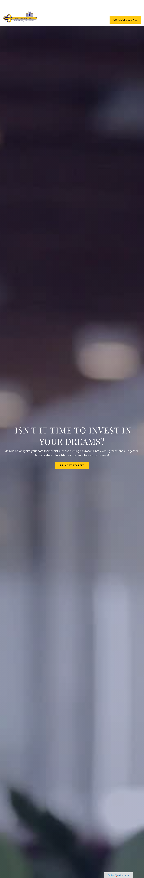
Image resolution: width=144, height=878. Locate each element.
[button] (60, 4)
